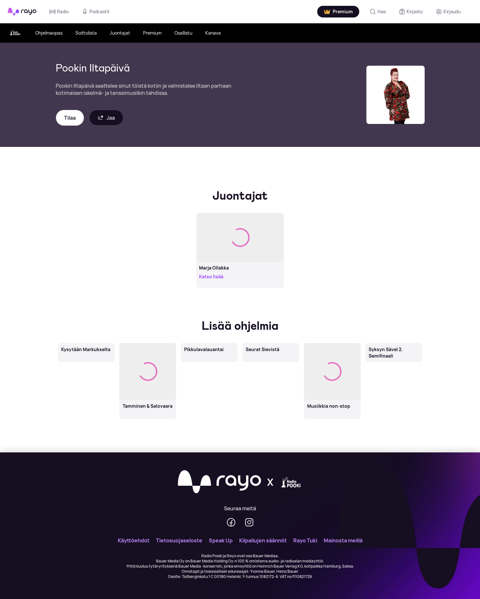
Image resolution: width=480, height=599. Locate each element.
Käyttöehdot (134, 540)
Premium (152, 33)
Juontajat (120, 33)
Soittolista (86, 33)
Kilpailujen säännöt (263, 540)
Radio (59, 11)
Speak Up (221, 540)
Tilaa (70, 117)
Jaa (106, 117)
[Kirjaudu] (448, 11)
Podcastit (96, 11)
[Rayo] (219, 482)
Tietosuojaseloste (179, 540)
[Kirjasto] (410, 11)
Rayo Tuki (305, 540)
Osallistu (183, 33)
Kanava (213, 33)
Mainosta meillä (343, 540)
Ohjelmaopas (48, 33)
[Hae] (377, 11)
